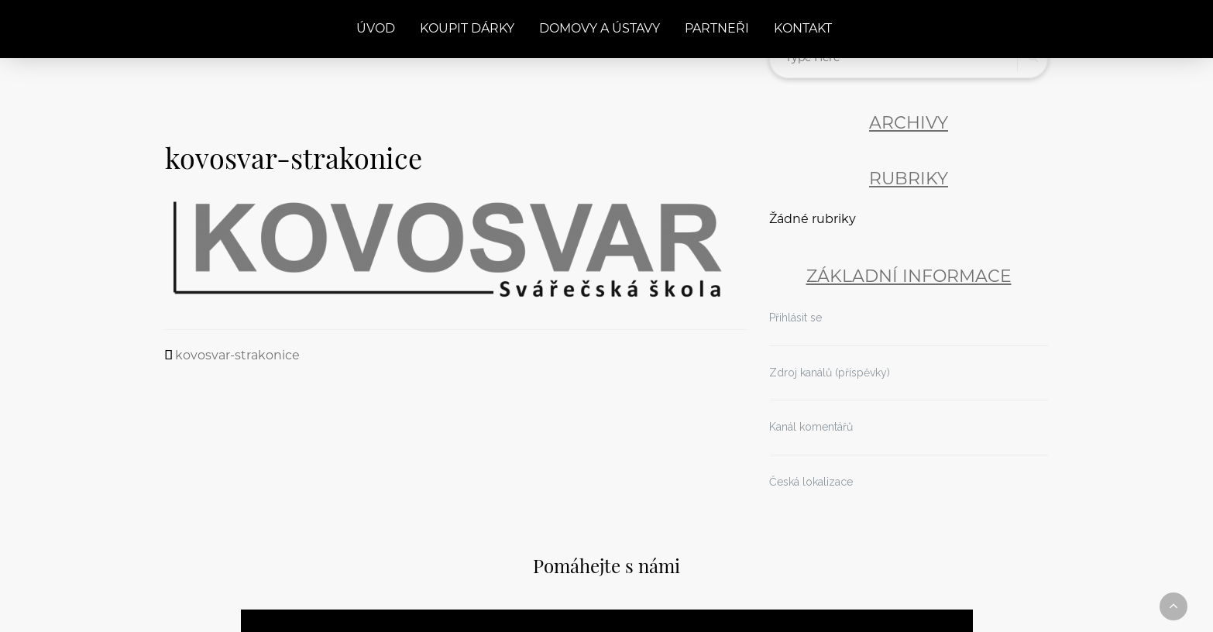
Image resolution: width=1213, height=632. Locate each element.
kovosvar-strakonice (237, 356)
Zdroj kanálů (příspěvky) (829, 372)
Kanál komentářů (811, 427)
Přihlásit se (795, 317)
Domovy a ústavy (599, 29)
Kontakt (803, 29)
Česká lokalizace (811, 482)
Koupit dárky (467, 29)
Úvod (375, 29)
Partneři (717, 29)
